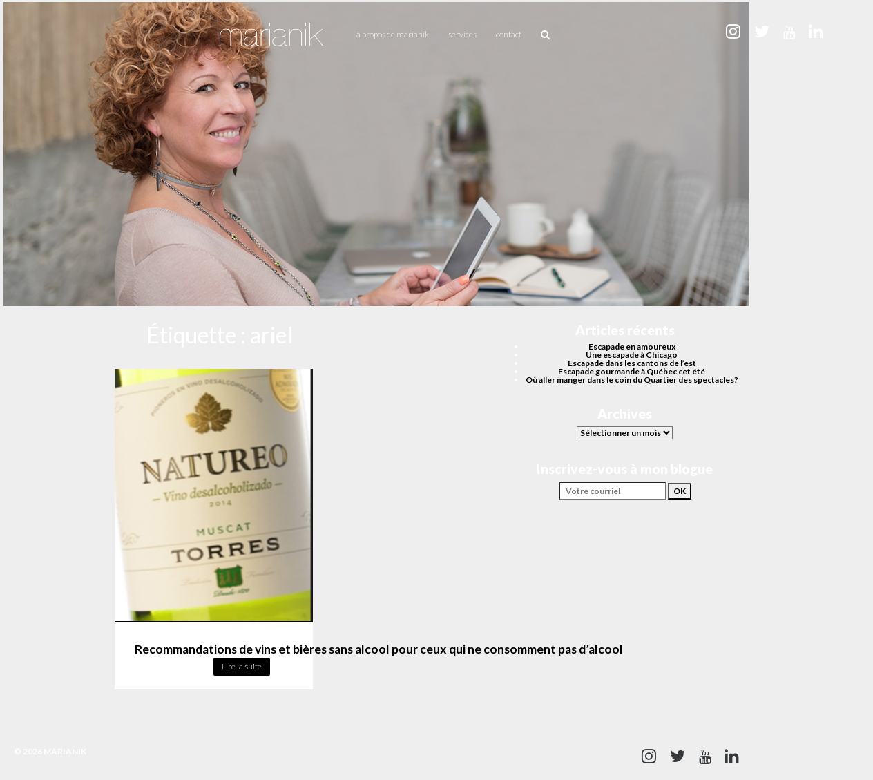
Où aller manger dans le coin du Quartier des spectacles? (632, 379)
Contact (508, 34)
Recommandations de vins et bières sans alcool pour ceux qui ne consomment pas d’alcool (379, 649)
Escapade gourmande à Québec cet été (631, 371)
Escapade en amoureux (631, 346)
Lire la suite (242, 666)
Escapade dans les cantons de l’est (632, 363)
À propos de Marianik (392, 34)
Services (462, 34)
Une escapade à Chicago (632, 355)
